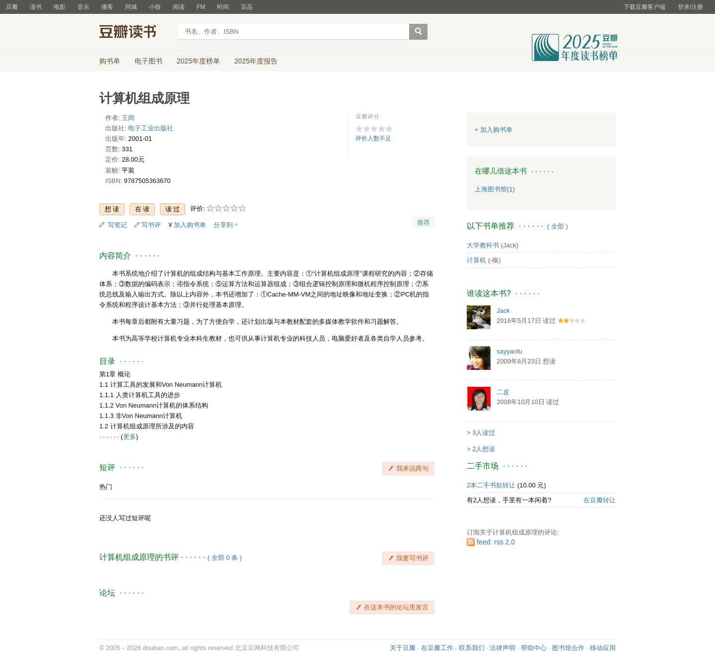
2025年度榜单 (198, 61)
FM (201, 6)
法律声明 (502, 648)
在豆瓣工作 (437, 648)
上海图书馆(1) (495, 189)
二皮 (503, 392)
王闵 (128, 117)
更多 (129, 436)
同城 (131, 6)
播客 (107, 6)
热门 (105, 486)
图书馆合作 (568, 648)
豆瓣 (12, 6)
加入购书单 (190, 225)
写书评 (151, 225)
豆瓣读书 (135, 33)
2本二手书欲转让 (491, 485)
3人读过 (483, 432)
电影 (60, 6)
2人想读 (483, 449)
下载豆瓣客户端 (644, 6)
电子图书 (148, 61)
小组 (155, 6)
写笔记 (117, 225)
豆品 (247, 6)
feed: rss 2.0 (496, 542)
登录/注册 (690, 6)
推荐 (423, 222)
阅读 (179, 6)
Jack (503, 310)
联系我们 (472, 648)
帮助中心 (534, 648)
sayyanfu (509, 351)
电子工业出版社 (150, 128)
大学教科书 (483, 245)
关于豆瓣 (403, 648)
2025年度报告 (256, 61)
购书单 (109, 61)
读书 (36, 6)
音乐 (83, 6)
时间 (223, 6)
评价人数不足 (373, 138)
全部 (557, 226)
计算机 (476, 260)
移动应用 (603, 648)
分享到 (223, 225)
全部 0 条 (225, 557)
